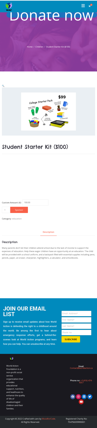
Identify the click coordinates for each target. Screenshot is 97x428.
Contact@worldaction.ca (81, 368)
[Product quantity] (6, 210)
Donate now (53, 15)
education (17, 218)
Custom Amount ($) (11, 202)
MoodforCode (48, 418)
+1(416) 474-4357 (85, 381)
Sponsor (19, 210)
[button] (3, 85)
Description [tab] (48, 232)
